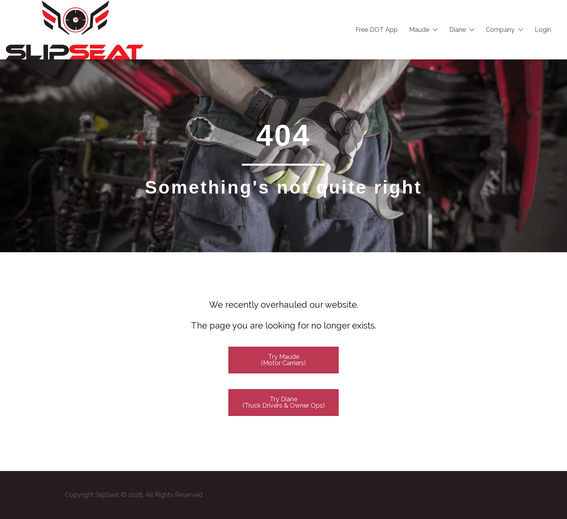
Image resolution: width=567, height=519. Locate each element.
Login (543, 29)
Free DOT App (377, 29)
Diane (457, 29)
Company (500, 29)
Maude (419, 29)
